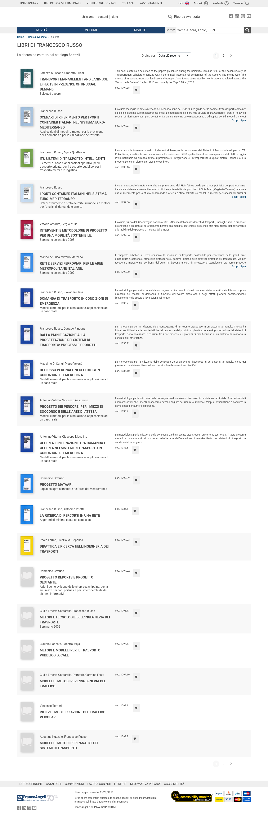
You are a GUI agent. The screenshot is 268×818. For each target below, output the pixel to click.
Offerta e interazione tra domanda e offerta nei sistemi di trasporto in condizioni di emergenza (73, 448)
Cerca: (170, 30)
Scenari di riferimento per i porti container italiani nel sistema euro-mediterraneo (72, 122)
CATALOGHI (54, 784)
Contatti (103, 16)
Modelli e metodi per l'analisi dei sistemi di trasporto (69, 745)
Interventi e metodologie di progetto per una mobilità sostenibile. (73, 232)
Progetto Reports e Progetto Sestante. (66, 579)
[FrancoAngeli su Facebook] (231, 17)
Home (20, 37)
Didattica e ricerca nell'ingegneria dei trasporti (74, 548)
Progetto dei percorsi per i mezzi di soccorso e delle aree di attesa (71, 409)
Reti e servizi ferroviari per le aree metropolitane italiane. (71, 265)
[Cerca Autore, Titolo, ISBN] (210, 30)
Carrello (238, 3)
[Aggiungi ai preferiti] (136, 90)
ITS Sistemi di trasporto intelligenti (72, 159)
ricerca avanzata (37, 37)
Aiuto (114, 16)
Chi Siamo (88, 16)
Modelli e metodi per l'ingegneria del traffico (73, 683)
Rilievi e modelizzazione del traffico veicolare (72, 714)
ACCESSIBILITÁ (174, 784)
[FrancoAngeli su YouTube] (249, 17)
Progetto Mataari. (56, 485)
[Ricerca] (247, 30)
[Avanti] (231, 55)
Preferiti (218, 3)
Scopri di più (239, 120)
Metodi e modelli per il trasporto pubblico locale (70, 652)
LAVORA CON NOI (99, 784)
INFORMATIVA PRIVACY (145, 784)
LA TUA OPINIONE (31, 784)
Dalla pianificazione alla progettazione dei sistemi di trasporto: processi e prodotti (68, 340)
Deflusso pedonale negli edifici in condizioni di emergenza (70, 372)
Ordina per (148, 55)
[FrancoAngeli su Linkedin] (237, 17)
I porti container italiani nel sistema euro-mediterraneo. (73, 196)
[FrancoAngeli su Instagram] (243, 17)
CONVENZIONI (74, 784)
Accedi (197, 3)
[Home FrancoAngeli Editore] (45, 16)
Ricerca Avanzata (187, 17)
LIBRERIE (120, 784)
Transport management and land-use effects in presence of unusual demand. (74, 84)
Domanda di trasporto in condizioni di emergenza (74, 301)
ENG (180, 3)
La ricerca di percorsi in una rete (70, 515)
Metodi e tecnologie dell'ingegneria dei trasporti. (75, 619)
